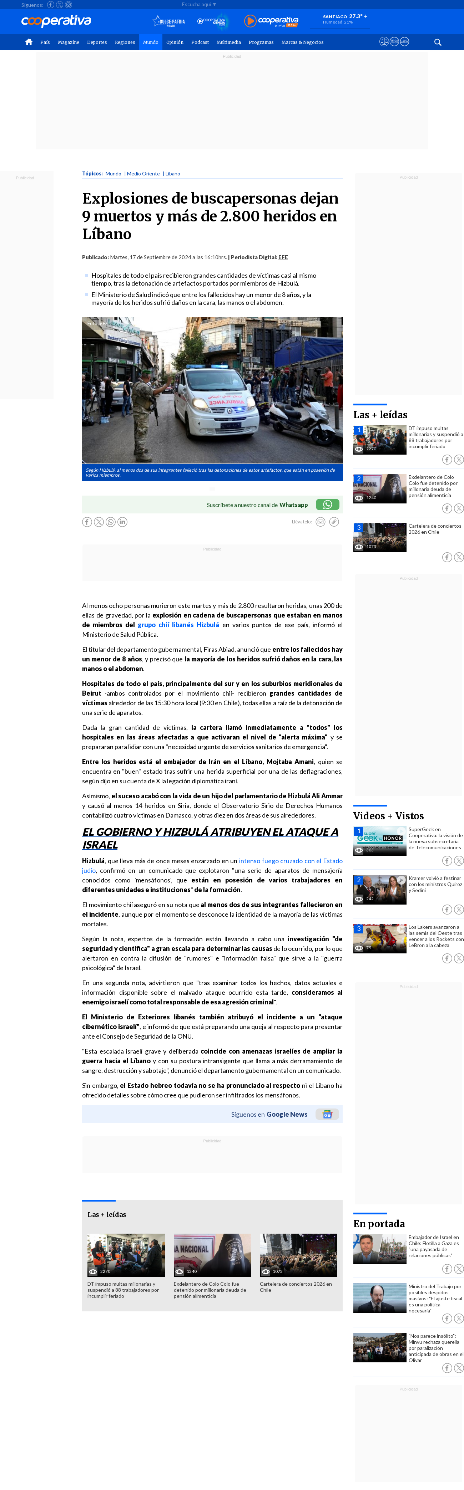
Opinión (174, 42)
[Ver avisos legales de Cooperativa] (384, 48)
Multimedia (229, 42)
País (45, 42)
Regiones (125, 42)
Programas (261, 42)
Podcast (200, 42)
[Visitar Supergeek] (404, 48)
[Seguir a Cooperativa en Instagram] (68, 4)
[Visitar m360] (394, 48)
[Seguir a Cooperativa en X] (59, 4)
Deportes (97, 42)
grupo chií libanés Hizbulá (178, 625)
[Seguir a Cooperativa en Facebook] (50, 4)
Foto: (93, 323)
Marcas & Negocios (303, 42)
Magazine (68, 42)
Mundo (150, 42)
